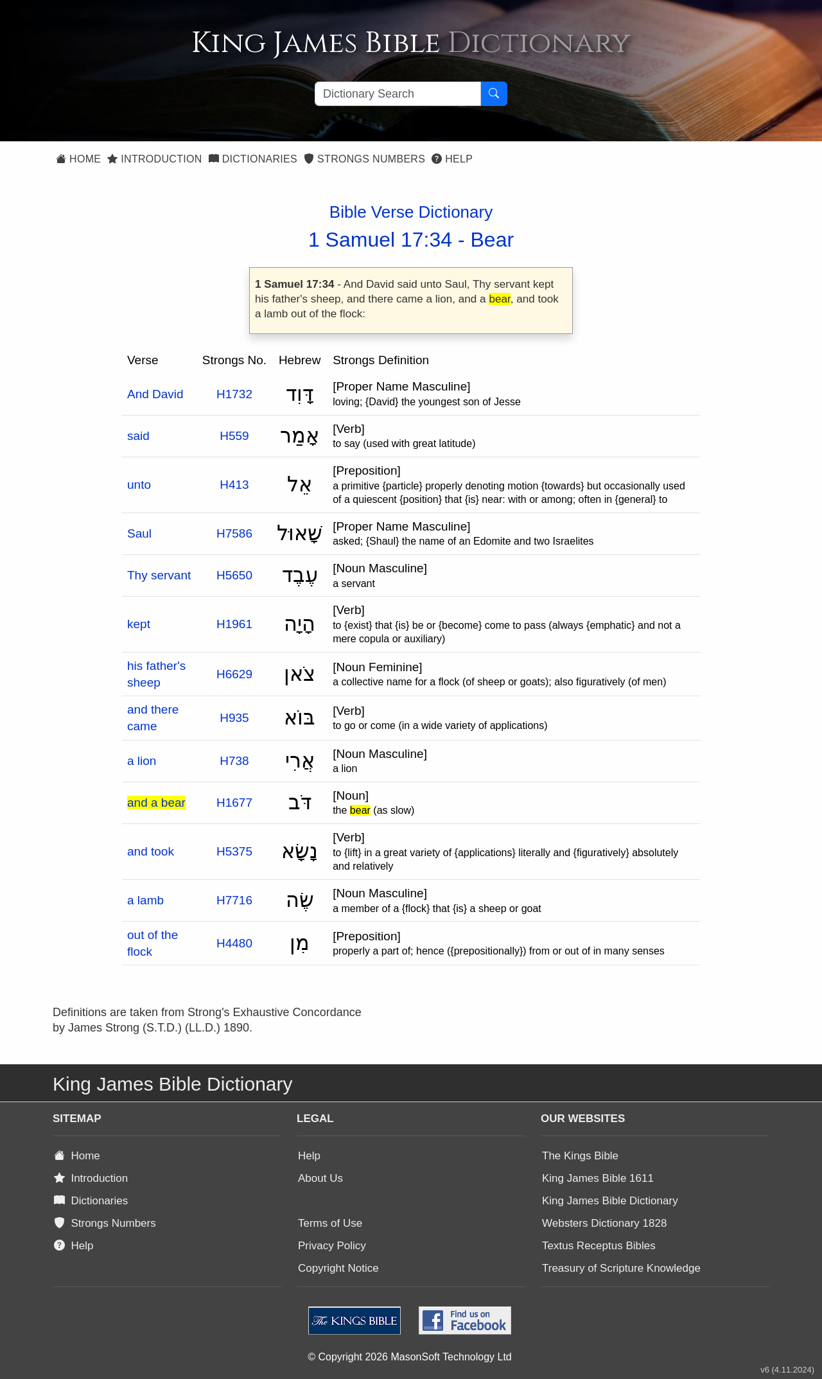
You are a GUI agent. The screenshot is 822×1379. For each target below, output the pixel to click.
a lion (141, 761)
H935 (234, 718)
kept (138, 624)
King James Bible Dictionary (610, 1201)
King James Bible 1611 (598, 1178)
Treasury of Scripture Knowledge (621, 1268)
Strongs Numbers (364, 159)
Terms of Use (330, 1223)
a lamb (145, 900)
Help (452, 159)
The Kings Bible (580, 1156)
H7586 (234, 533)
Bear (492, 239)
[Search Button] (493, 94)
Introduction (154, 159)
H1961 (234, 624)
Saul (139, 533)
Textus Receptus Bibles (599, 1246)
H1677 (234, 802)
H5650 (234, 575)
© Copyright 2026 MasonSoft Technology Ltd (409, 1356)
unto (139, 484)
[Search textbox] (398, 94)
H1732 (234, 394)
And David (155, 394)
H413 (234, 484)
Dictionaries (253, 159)
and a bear (156, 802)
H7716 (234, 900)
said (138, 436)
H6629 (234, 674)
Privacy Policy (332, 1246)
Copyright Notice (338, 1268)
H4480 (234, 943)
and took (150, 851)
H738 (234, 761)
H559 (234, 436)
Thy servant (159, 575)
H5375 (234, 851)
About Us (320, 1178)
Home (78, 159)
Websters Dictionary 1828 (604, 1223)
